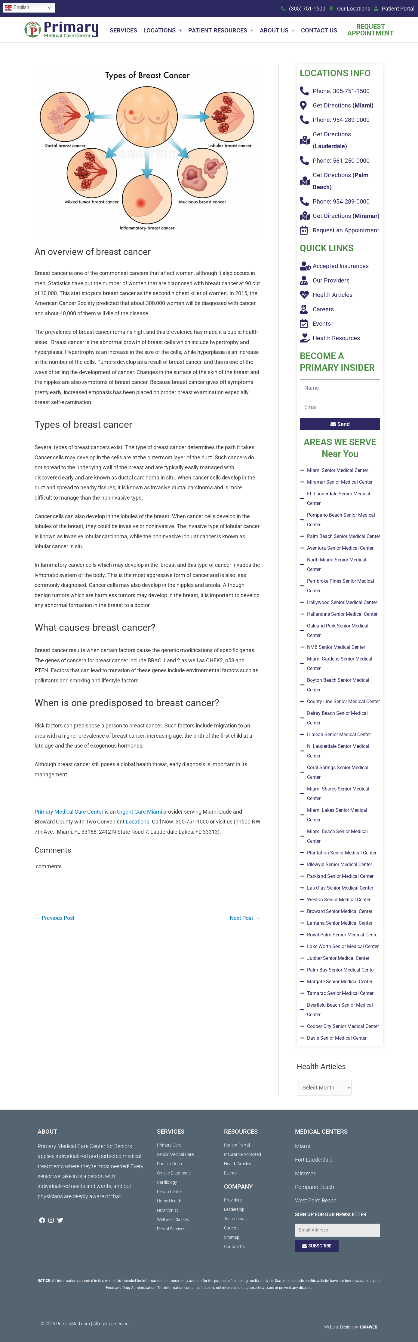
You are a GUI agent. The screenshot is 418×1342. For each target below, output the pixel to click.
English (17, 7)
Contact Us (319, 30)
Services (123, 30)
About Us (277, 30)
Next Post (245, 918)
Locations (162, 30)
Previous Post (55, 918)
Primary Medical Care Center (69, 812)
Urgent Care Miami (139, 812)
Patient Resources (221, 30)
